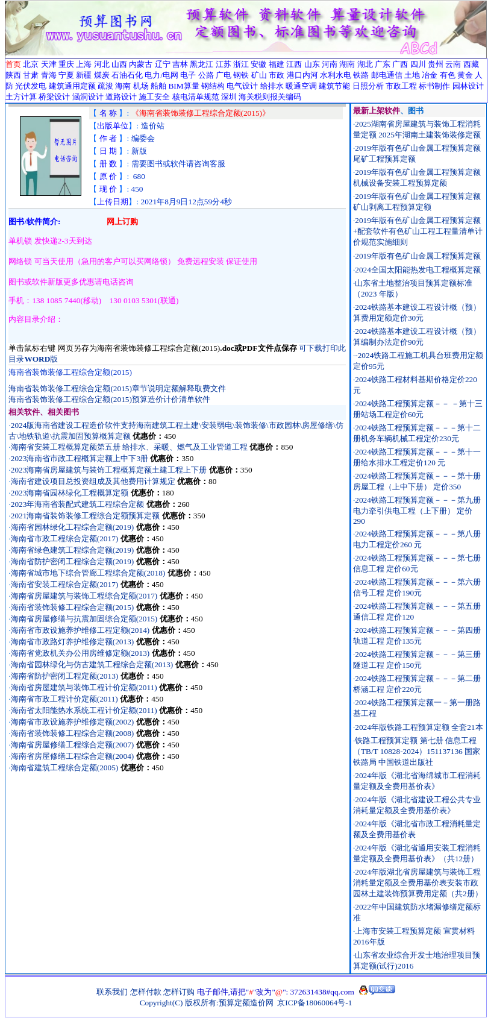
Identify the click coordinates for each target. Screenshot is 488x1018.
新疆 (84, 75)
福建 (276, 64)
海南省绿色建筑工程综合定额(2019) (72, 550)
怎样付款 (145, 991)
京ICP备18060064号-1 (314, 1002)
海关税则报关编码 (270, 96)
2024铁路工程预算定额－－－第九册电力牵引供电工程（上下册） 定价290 (417, 510)
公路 (206, 75)
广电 (223, 75)
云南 (453, 64)
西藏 (471, 64)
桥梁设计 (54, 96)
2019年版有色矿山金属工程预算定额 (418, 255)
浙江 (241, 64)
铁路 (361, 75)
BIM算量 (183, 85)
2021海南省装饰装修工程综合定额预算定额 (85, 515)
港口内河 (302, 75)
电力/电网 (161, 75)
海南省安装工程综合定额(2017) (65, 584)
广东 (382, 64)
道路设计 (121, 96)
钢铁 (241, 75)
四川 (418, 64)
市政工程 (401, 85)
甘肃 (31, 75)
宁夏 (66, 75)
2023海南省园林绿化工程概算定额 (70, 492)
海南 (123, 85)
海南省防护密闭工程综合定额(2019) (72, 561)
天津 (49, 64)
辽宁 (162, 64)
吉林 (180, 64)
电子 (188, 75)
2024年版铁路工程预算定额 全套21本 (419, 727)
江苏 (223, 64)
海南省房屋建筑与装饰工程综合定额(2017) (84, 595)
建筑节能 (334, 85)
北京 (31, 64)
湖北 (365, 64)
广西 (400, 64)
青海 (49, 75)
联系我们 (112, 991)
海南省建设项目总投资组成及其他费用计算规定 (93, 481)
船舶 (158, 85)
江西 (294, 64)
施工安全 (154, 96)
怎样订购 (179, 991)
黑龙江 (201, 64)
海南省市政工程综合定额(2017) (65, 538)
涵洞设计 (88, 96)
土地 (412, 75)
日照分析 (368, 85)
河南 (329, 64)
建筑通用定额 (72, 85)
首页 (13, 64)
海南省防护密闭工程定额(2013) (65, 675)
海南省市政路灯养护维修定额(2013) (72, 641)
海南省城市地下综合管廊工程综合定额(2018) (88, 572)
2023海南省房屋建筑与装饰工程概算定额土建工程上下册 (109, 469)
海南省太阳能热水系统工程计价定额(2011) (84, 710)
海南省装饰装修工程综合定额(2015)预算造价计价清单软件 (109, 399)
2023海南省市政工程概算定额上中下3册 (79, 458)
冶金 (429, 75)
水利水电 (335, 75)
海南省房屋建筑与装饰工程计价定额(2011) (84, 687)
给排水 (272, 85)
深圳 (229, 96)
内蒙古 (140, 64)
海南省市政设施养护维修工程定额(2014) (80, 630)
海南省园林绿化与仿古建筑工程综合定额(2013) (92, 664)
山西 (119, 64)
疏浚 (105, 85)
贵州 (435, 64)
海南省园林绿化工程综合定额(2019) (72, 527)
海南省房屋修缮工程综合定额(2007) (72, 744)
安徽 (258, 64)
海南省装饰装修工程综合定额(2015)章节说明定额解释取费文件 (117, 388)
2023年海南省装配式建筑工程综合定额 (78, 504)
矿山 (259, 75)
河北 (102, 64)
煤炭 (102, 75)
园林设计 (468, 85)
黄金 (465, 75)
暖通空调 (301, 85)
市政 (276, 75)
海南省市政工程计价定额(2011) (64, 698)
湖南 (347, 64)
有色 (447, 75)
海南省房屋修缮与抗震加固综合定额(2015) (84, 618)
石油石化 (127, 75)
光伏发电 (30, 85)
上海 (84, 64)
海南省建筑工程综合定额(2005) (65, 767)
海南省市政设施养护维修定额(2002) (72, 721)
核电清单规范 (195, 96)
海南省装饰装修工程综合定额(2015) (72, 607)
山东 (312, 64)
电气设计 (242, 85)
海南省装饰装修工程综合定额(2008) (72, 733)
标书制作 (434, 85)
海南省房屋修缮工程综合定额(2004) (72, 756)
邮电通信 (386, 75)
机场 (141, 85)
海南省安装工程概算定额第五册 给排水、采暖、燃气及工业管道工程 (129, 446)
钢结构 (213, 85)
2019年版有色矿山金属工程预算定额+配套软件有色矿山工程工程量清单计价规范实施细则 (418, 231)
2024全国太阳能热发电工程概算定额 (418, 269)
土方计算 (21, 96)
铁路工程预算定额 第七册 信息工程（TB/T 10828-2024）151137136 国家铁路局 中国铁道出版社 (416, 751)
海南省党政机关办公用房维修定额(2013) (80, 653)
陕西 (13, 75)
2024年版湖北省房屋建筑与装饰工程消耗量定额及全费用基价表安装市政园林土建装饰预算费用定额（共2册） (418, 882)
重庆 (66, 64)
